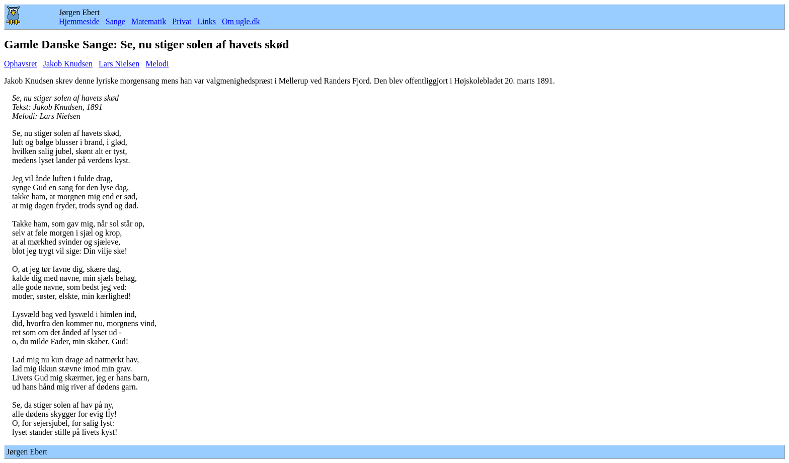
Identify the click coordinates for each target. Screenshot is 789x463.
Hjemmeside (79, 21)
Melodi (157, 63)
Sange (115, 21)
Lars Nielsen (119, 63)
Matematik (148, 21)
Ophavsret (20, 63)
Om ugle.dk (241, 21)
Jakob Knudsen (68, 63)
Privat (181, 21)
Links (206, 21)
